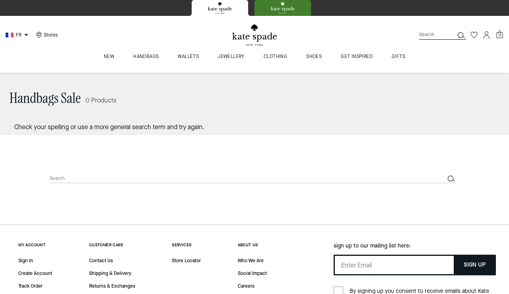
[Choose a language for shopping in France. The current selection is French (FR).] (18, 35)
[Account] (487, 35)
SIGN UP (475, 265)
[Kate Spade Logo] (254, 35)
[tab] (220, 8)
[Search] (430, 34)
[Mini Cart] (499, 34)
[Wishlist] (474, 35)
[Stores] (46, 35)
